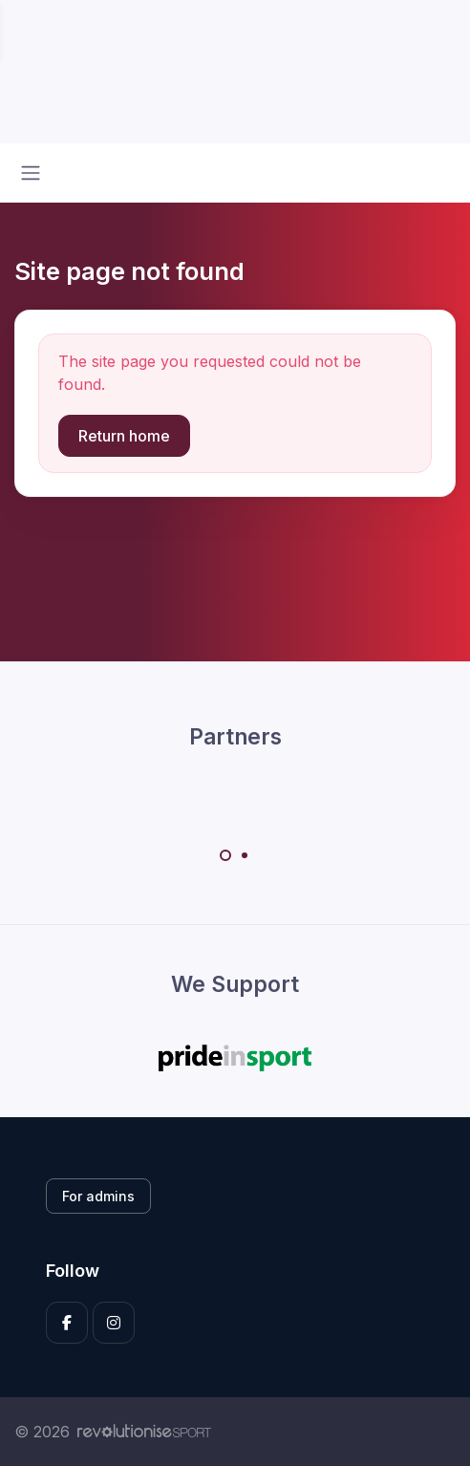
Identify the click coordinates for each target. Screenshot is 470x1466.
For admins (98, 1196)
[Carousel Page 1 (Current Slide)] (225, 855)
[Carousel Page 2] (244, 855)
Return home (124, 435)
